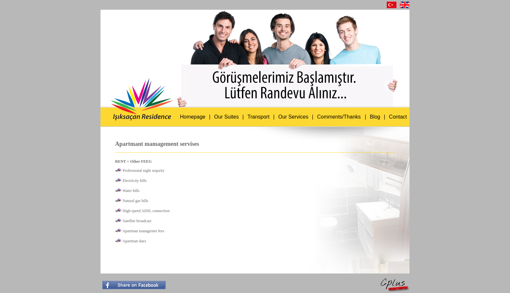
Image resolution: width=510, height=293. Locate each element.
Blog (375, 117)
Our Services (293, 117)
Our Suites (226, 117)
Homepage (192, 117)
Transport (259, 117)
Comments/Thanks (339, 117)
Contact (398, 117)
